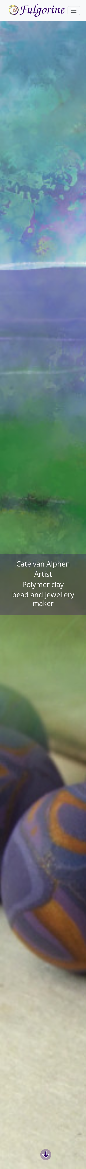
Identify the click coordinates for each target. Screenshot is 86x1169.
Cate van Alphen (43, 564)
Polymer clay (43, 584)
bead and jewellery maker (43, 599)
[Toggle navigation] (74, 10)
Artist (43, 574)
